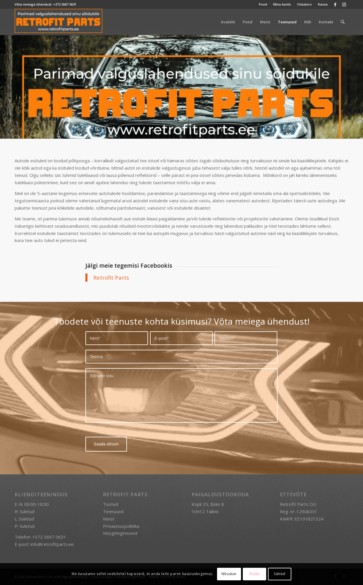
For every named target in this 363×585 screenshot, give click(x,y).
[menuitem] (263, 4)
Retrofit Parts (111, 277)
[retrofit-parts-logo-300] (58, 22)
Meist (108, 518)
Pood (263, 4)
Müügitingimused (120, 533)
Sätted (279, 573)
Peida (255, 573)
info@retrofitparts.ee (52, 544)
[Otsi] (342, 22)
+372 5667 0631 (64, 4)
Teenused (113, 511)
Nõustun (229, 573)
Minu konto (282, 4)
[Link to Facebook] (335, 4)
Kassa (323, 4)
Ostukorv (304, 4)
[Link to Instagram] (344, 4)
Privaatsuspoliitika (121, 526)
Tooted (110, 504)
